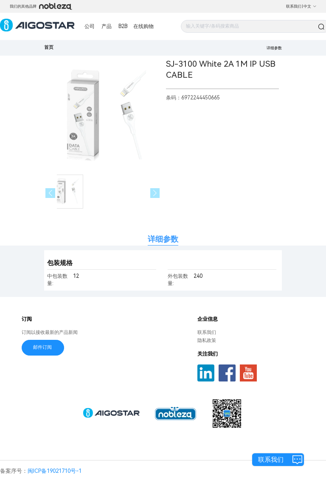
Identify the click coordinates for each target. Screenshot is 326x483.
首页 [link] (48, 47)
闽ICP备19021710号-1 (55, 471)
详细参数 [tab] (163, 238)
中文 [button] (310, 6)
